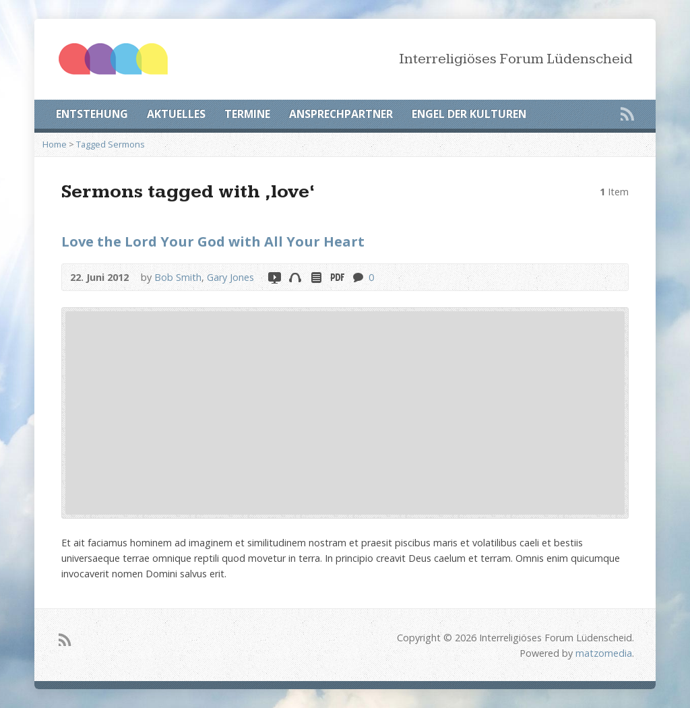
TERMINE (247, 113)
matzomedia (603, 653)
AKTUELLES (176, 113)
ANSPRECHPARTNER (341, 113)
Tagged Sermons (110, 144)
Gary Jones (230, 277)
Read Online (315, 277)
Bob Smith (177, 277)
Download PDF (336, 277)
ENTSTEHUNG (92, 113)
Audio (295, 277)
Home (54, 144)
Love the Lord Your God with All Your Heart (213, 241)
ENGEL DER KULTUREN (469, 113)
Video (274, 277)
